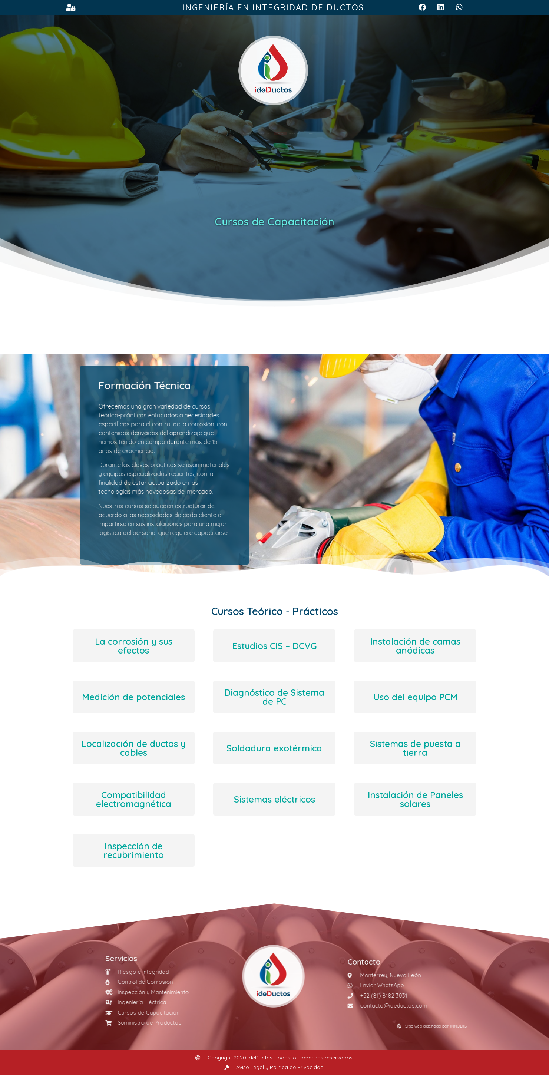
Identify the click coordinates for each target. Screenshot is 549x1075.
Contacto (374, 133)
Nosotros (203, 133)
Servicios (249, 134)
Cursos (290, 133)
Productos (330, 133)
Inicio (168, 133)
